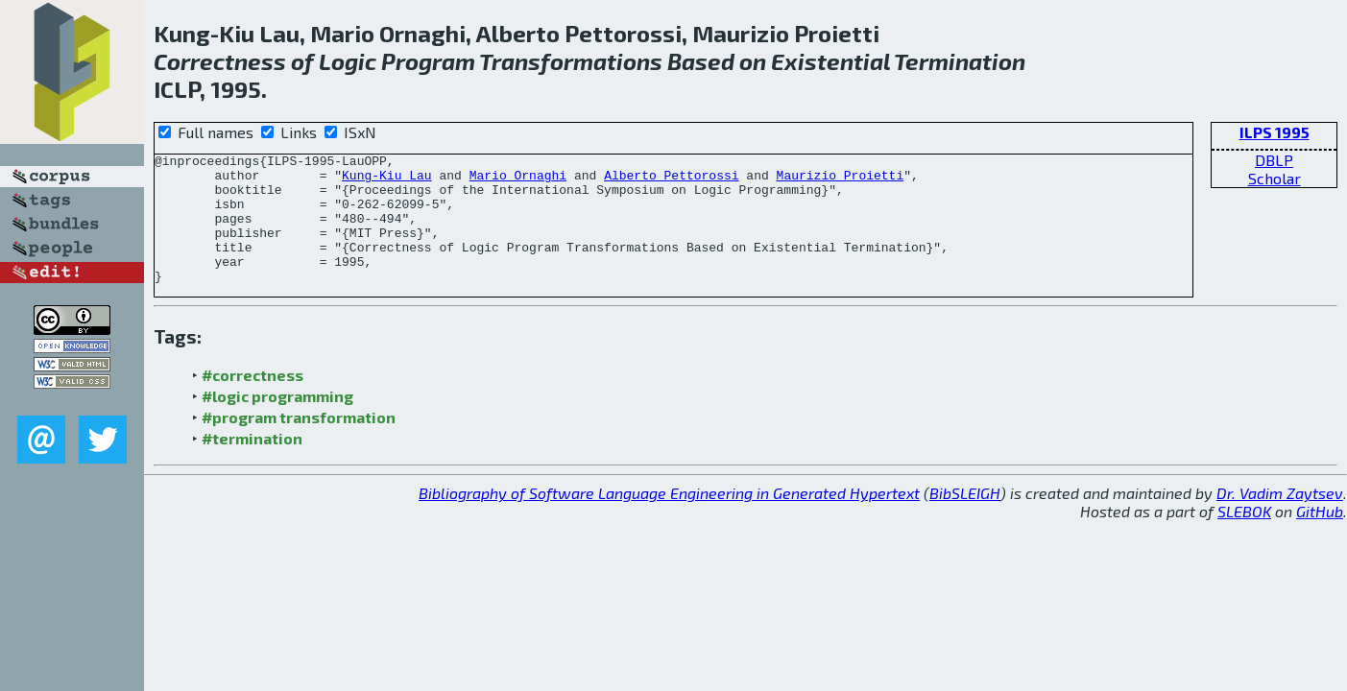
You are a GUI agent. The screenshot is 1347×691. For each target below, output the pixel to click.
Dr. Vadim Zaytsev (1279, 519)
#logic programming (277, 422)
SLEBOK (1244, 537)
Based (700, 61)
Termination (959, 61)
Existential (830, 61)
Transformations (570, 61)
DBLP (1274, 160)
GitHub (1319, 537)
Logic (347, 61)
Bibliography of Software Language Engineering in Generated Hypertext (669, 519)
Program (428, 61)
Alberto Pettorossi (671, 180)
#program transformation (299, 443)
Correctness (220, 61)
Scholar (1274, 178)
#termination (252, 464)
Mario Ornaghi (517, 180)
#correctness (252, 401)
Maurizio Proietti (839, 180)
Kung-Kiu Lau (387, 180)
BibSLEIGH (964, 519)
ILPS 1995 (1274, 132)
